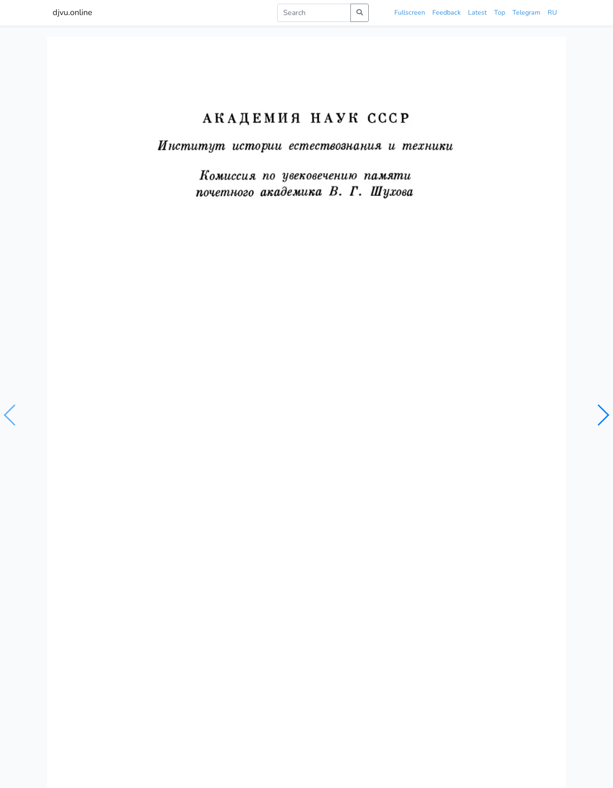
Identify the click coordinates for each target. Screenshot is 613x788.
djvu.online (72, 12)
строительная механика (317, 429)
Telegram (526, 12)
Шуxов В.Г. (103, 411)
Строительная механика (350, 582)
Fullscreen (409, 12)
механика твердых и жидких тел (189, 429)
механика (260, 429)
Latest (477, 12)
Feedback (446, 12)
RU (552, 12)
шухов (370, 429)
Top (499, 12)
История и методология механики (491, 562)
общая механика (107, 429)
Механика (77, 577)
